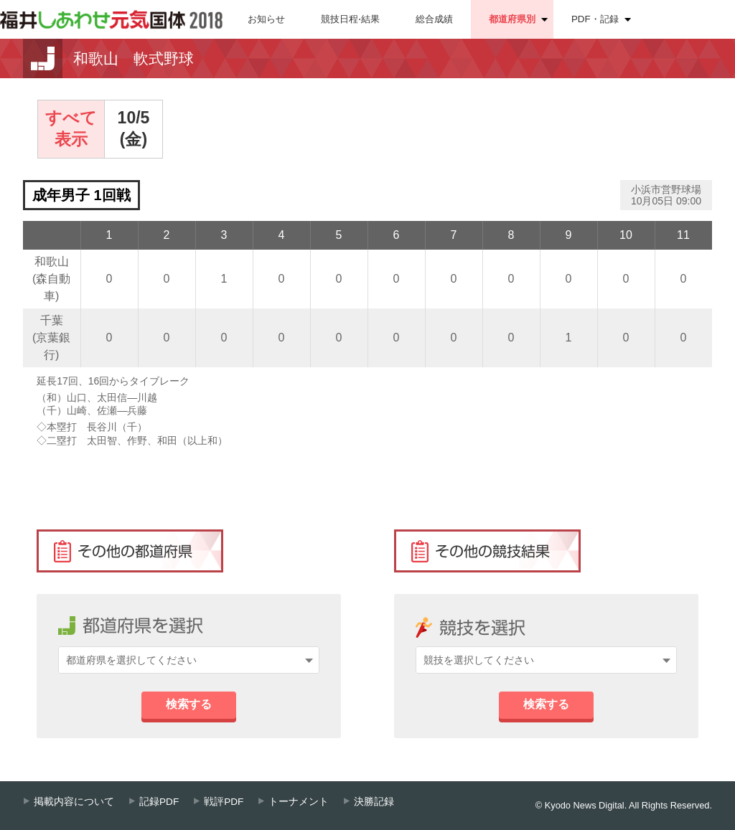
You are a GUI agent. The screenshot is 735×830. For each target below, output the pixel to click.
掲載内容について (74, 801)
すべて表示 (71, 128)
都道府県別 (512, 19)
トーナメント (298, 801)
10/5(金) (134, 128)
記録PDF (159, 801)
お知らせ (266, 19)
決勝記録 (374, 801)
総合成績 (434, 19)
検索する (189, 704)
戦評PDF (223, 801)
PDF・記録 (595, 19)
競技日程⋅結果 (350, 19)
